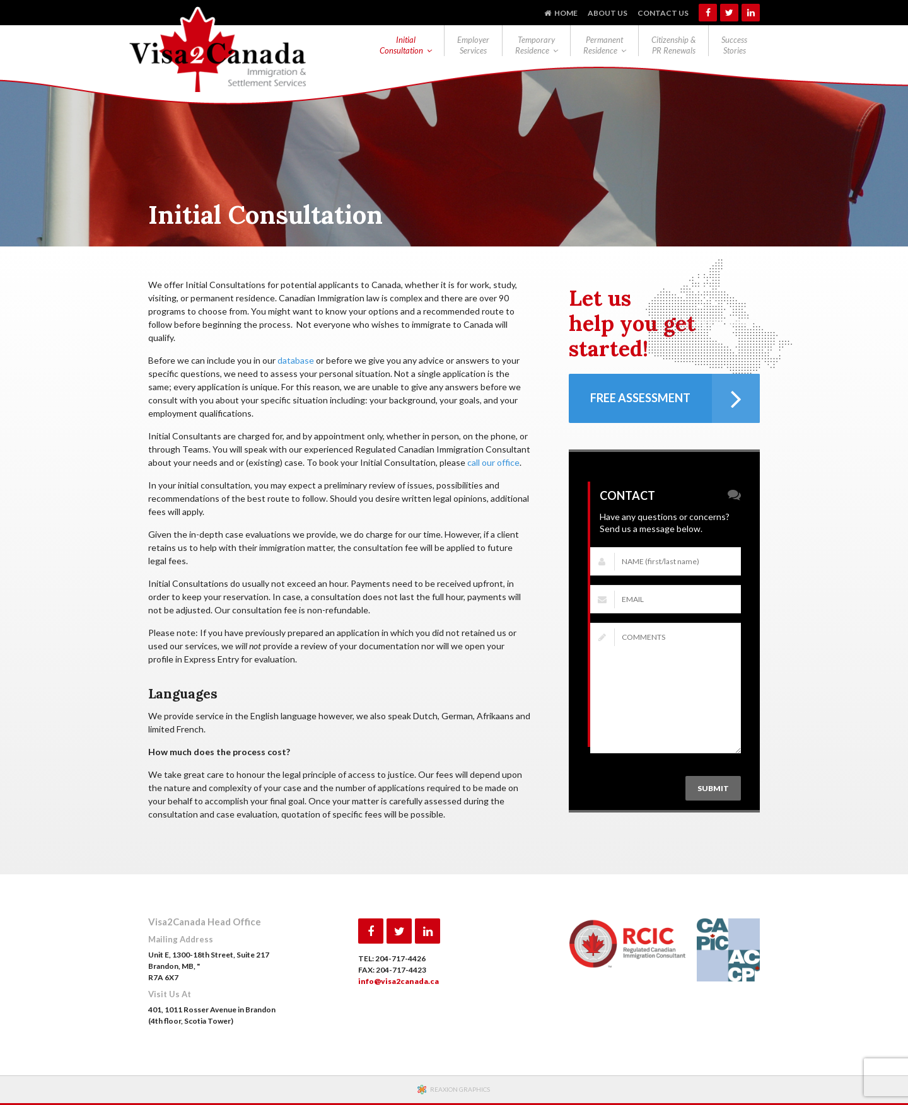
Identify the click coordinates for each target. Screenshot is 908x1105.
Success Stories (734, 45)
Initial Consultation (401, 45)
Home (566, 13)
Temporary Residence (535, 45)
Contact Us (663, 13)
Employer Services (473, 45)
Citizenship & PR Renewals (673, 45)
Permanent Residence (603, 45)
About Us (607, 13)
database (295, 360)
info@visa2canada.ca (398, 981)
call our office (493, 462)
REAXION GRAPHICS (460, 1089)
